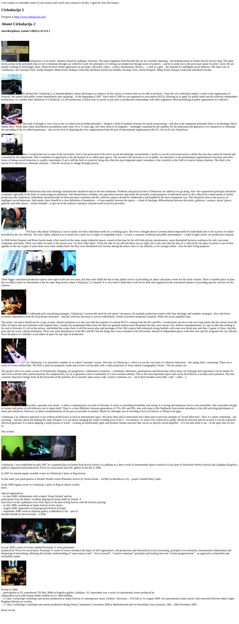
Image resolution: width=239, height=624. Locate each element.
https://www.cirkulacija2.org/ (29, 16)
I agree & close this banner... (105, 2)
